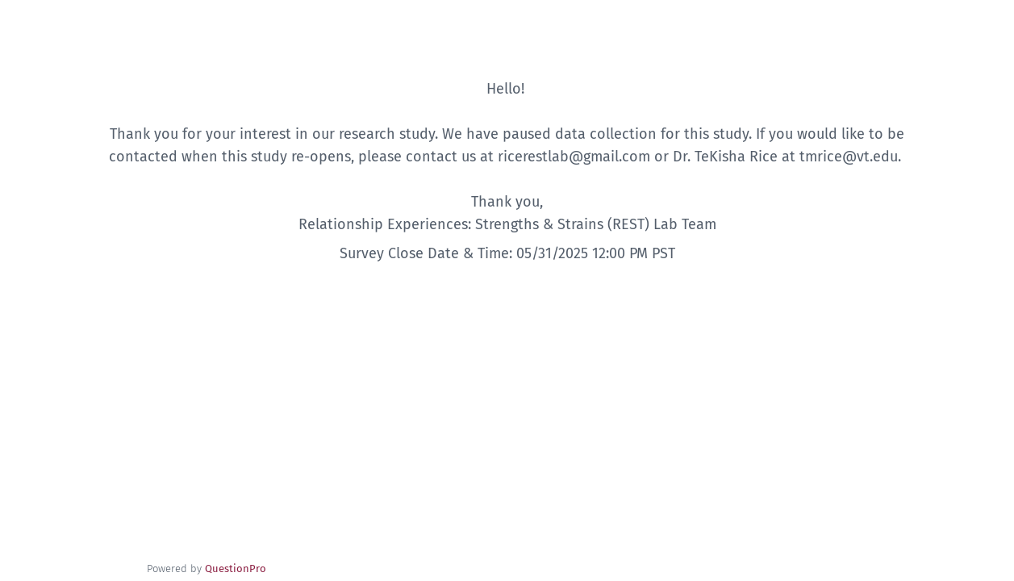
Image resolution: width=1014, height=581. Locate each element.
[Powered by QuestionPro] (235, 568)
